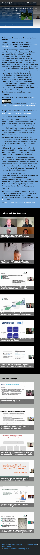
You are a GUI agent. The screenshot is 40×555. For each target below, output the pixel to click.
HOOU (4, 200)
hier (33, 97)
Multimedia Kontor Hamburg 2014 (16, 549)
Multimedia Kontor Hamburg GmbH (17, 113)
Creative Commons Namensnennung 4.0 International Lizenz (19, 106)
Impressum (32, 544)
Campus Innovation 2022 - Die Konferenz (19, 203)
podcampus (7, 2)
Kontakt (9, 547)
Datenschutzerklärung (18, 544)
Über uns (5, 544)
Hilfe (3, 547)
